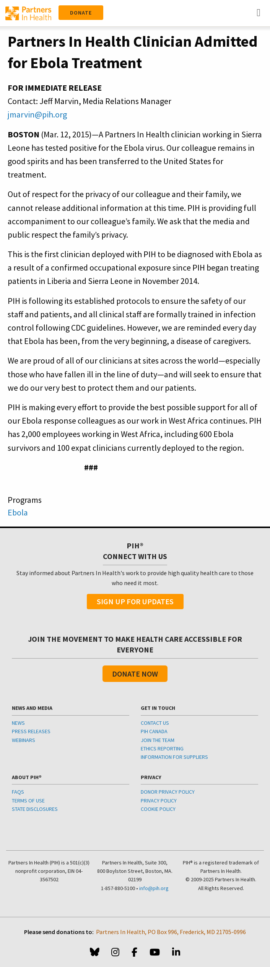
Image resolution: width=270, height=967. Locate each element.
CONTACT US (155, 722)
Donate (81, 12)
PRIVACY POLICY (159, 800)
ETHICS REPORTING (162, 748)
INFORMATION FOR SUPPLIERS (174, 756)
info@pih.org (154, 888)
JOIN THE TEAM (157, 740)
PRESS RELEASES (31, 731)
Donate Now (135, 673)
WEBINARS (23, 740)
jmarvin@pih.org (37, 114)
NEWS (18, 722)
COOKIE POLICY (158, 809)
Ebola (18, 512)
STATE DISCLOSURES (35, 809)
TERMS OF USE (28, 800)
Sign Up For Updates (135, 601)
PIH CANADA (154, 731)
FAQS (18, 791)
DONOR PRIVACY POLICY (168, 791)
